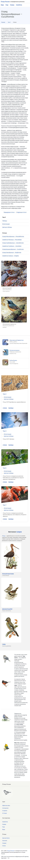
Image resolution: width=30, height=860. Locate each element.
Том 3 (4, 431)
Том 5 (9, 22)
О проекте (4, 810)
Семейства (19, 5)
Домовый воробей (7, 609)
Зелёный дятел (13, 360)
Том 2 (4, 394)
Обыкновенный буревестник (16, 340)
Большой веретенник (8, 573)
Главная (3, 22)
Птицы (3, 535)
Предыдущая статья (9, 212)
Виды (2, 5)
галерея (19, 532)
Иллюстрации (6, 224)
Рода (7, 5)
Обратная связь (6, 805)
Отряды (12, 5)
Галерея (4, 843)
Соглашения (5, 808)
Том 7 (4, 505)
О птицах (4, 813)
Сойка (4, 644)
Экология (4, 840)
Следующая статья (21, 212)
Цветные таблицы (7, 227)
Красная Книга (6, 838)
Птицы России (5, 1)
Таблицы (4, 220)
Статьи (5, 408)
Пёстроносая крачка (14, 350)
